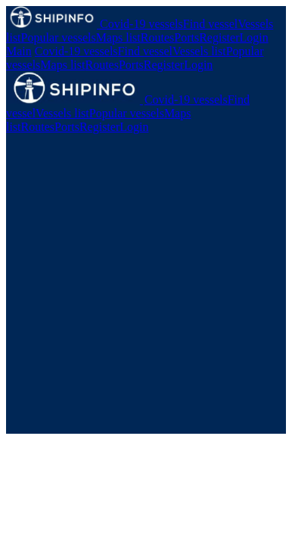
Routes (157, 37)
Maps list (118, 37)
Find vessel (210, 23)
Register (219, 37)
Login (253, 37)
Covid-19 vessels (141, 23)
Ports (186, 37)
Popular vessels (58, 37)
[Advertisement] (146, 288)
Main (19, 51)
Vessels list (199, 51)
